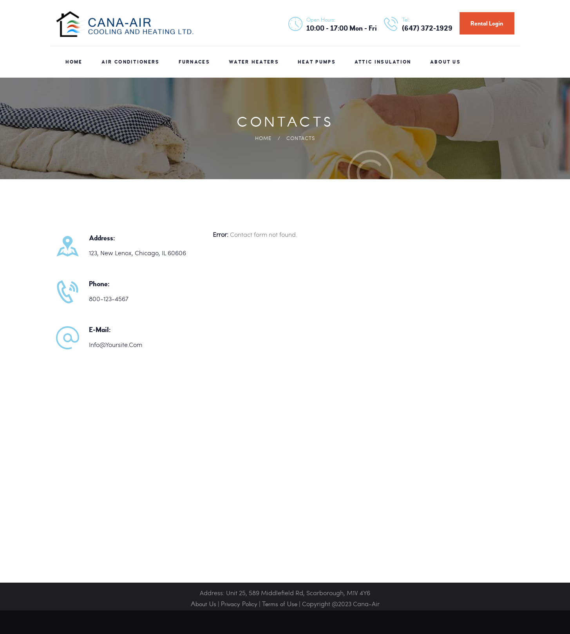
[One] (285, 485)
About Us (203, 604)
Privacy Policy (239, 604)
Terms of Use (279, 604)
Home (263, 138)
